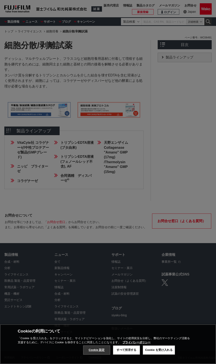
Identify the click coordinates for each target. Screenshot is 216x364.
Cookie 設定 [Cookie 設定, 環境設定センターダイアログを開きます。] (97, 351)
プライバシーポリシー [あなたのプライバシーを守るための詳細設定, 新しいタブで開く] (136, 343)
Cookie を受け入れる (159, 351)
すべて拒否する (127, 351)
